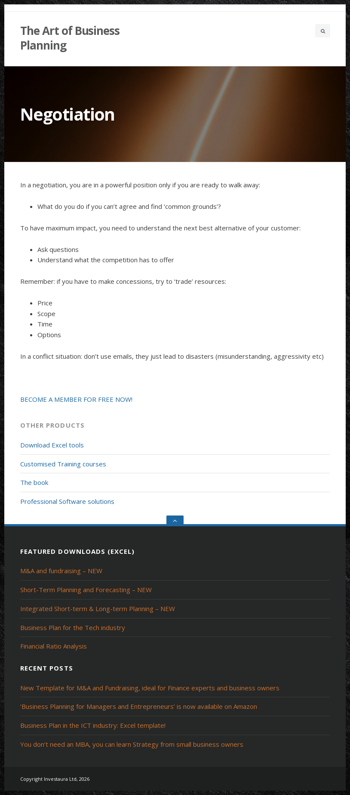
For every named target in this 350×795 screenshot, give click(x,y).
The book (34, 482)
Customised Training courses (63, 464)
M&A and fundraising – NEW (61, 570)
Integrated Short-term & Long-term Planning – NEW (97, 608)
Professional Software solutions (67, 501)
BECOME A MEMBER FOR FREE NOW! (76, 399)
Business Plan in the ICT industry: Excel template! (93, 725)
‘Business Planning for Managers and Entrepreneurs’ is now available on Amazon (138, 706)
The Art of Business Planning (70, 38)
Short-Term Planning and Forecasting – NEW (86, 589)
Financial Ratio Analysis (53, 646)
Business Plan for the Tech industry (72, 627)
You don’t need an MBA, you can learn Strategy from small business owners (131, 744)
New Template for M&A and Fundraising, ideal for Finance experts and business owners (149, 687)
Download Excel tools (52, 445)
